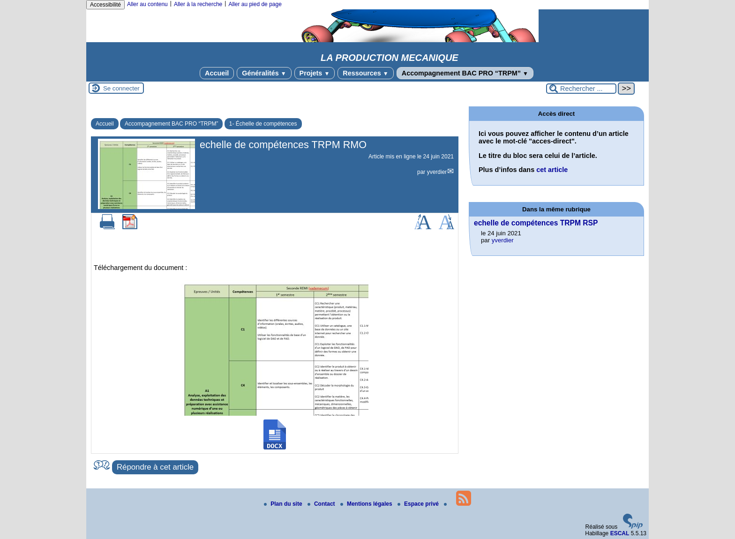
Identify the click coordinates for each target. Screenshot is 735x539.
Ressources (365, 73)
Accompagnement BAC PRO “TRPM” (465, 73)
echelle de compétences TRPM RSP (536, 223)
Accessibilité (105, 4)
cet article (552, 169)
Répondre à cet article (155, 467)
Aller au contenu (147, 4)
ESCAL (620, 533)
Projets (315, 73)
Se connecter (121, 88)
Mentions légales (367, 504)
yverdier (437, 172)
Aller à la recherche (198, 4)
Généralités (264, 73)
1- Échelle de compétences (263, 123)
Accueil (217, 73)
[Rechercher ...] (581, 88)
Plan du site (284, 504)
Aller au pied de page (254, 4)
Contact (322, 504)
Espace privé (419, 504)
